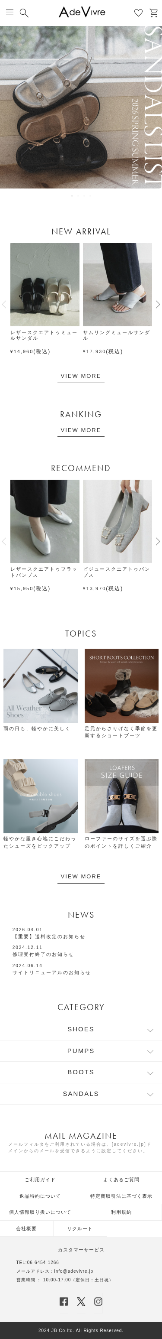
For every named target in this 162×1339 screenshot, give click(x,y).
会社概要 (26, 1228)
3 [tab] (85, 196)
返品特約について (40, 1196)
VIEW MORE (81, 376)
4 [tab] (91, 196)
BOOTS (81, 1072)
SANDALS (81, 1093)
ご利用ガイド (40, 1179)
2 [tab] (78, 196)
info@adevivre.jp (74, 1271)
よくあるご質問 (121, 1179)
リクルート (80, 1228)
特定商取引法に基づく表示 (121, 1196)
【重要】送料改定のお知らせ (49, 936)
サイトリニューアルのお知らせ (52, 972)
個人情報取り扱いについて (40, 1212)
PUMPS (81, 1050)
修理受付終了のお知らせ (43, 954)
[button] (4, 304)
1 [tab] (72, 196)
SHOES (81, 1029)
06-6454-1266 (43, 1262)
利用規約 (121, 1212)
